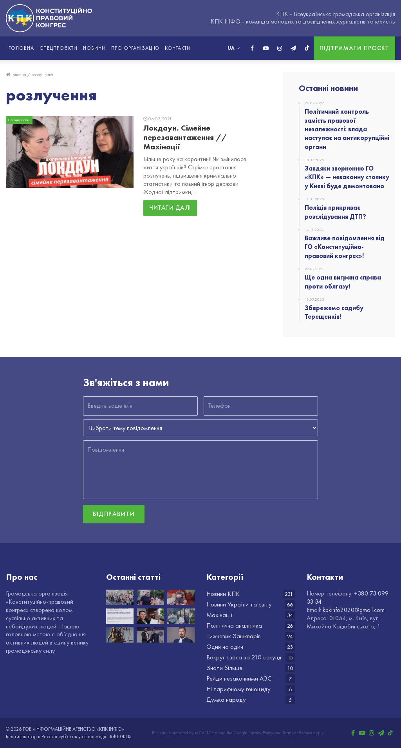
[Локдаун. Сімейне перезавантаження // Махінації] (70, 152)
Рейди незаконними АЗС (239, 678)
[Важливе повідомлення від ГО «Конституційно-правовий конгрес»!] (120, 616)
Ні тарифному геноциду (238, 689)
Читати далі (170, 207)
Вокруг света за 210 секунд (244, 657)
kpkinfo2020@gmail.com (354, 610)
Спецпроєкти (59, 48)
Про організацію (135, 48)
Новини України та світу (239, 604)
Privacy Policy (260, 733)
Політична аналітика (234, 625)
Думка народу (226, 699)
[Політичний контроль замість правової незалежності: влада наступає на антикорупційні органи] (120, 597)
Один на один (224, 647)
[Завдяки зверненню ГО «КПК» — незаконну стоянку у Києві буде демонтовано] (150, 597)
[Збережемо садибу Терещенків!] (181, 616)
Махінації (219, 615)
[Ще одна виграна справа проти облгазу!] (150, 616)
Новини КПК (223, 594)
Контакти (178, 48)
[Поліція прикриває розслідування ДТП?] (181, 597)
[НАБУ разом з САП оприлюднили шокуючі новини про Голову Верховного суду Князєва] (181, 634)
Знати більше (224, 668)
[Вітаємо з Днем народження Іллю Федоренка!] (150, 634)
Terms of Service (297, 733)
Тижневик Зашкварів (233, 636)
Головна (21, 48)
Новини (94, 48)
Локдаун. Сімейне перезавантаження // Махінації (185, 137)
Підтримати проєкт (354, 48)
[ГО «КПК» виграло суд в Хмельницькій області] (120, 634)
